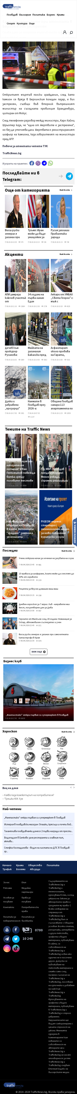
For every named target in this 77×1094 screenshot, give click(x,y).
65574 (23, 542)
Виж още (39, 651)
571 (38, 625)
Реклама (7, 888)
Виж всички (65, 190)
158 (38, 595)
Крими (60, 15)
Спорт (11, 23)
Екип (24, 882)
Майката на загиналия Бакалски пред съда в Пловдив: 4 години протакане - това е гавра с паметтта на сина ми (37, 351)
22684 (21, 306)
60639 (21, 718)
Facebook (31, 163)
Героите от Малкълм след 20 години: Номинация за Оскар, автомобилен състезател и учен (45, 620)
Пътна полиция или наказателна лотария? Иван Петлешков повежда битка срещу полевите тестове (21, 471)
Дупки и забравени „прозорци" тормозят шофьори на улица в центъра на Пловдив (13, 405)
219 (38, 580)
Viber (38, 163)
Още (32, 23)
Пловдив (12, 15)
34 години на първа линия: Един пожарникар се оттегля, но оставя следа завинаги (37, 298)
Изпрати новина (75, 532)
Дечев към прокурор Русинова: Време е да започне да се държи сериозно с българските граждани (13, 351)
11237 (31, 417)
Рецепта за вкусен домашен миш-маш (38, 589)
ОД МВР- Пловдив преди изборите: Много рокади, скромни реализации (54, 475)
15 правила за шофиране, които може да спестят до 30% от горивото (46, 575)
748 (66, 242)
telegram (44, 163)
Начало (6, 865)
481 (38, 564)
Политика (38, 15)
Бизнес (51, 15)
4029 (67, 306)
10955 (67, 413)
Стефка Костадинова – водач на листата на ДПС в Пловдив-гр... (37, 849)
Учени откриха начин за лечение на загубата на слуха (46, 558)
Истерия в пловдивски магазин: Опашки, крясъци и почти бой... (38, 824)
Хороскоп (9, 731)
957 (38, 610)
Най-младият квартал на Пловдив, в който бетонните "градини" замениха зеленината (21, 529)
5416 (67, 360)
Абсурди (35, 869)
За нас (6, 882)
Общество (35, 865)
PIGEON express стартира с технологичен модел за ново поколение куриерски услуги (55, 529)
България (25, 15)
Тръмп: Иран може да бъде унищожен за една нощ (37, 234)
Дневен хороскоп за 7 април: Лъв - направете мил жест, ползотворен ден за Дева (44, 606)
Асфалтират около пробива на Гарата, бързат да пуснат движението (60, 351)
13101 (57, 542)
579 (20, 242)
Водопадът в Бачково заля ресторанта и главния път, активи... (34, 839)
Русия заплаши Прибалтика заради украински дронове (60, 234)
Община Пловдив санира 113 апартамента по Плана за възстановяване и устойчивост (62, 405)
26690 (23, 485)
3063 (44, 360)
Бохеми (20, 869)
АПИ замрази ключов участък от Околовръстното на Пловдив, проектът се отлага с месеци (17, 298)
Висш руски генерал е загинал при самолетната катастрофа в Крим (14, 234)
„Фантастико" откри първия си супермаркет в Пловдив (37, 715)
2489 (21, 360)
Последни (10, 550)
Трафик (7, 869)
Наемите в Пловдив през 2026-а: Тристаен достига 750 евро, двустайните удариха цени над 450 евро (37, 405)
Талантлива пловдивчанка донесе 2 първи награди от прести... (38, 831)
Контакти (8, 907)
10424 (57, 485)
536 (43, 242)
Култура (22, 23)
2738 (44, 306)
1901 (21, 413)
